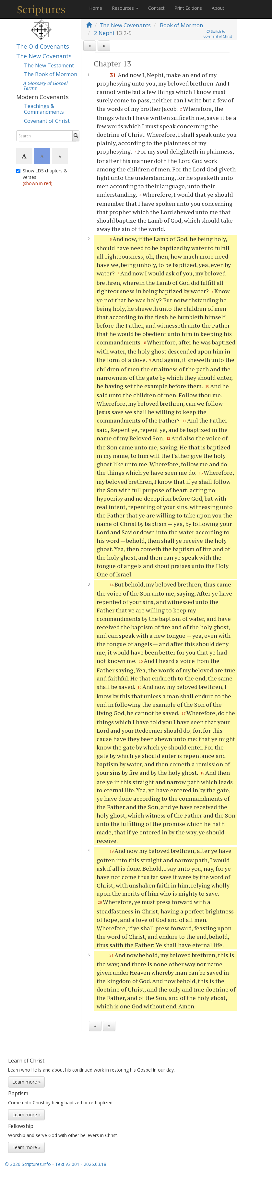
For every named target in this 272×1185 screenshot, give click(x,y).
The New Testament (49, 65)
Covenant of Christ (47, 120)
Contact (156, 8)
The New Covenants (44, 56)
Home (95, 8)
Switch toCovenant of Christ (217, 34)
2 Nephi (104, 33)
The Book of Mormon (50, 74)
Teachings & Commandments (44, 108)
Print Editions (188, 8)
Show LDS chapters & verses (41, 177)
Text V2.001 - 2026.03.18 (80, 1164)
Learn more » (26, 1082)
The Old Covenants (42, 46)
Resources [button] (125, 8)
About (218, 8)
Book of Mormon (181, 25)
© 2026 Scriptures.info (28, 1164)
